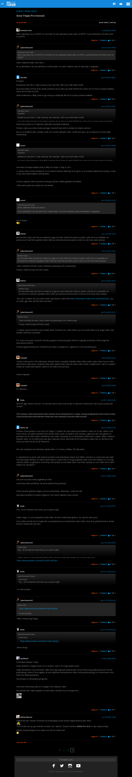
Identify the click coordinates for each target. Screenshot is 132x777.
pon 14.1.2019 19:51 (108, 506)
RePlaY (23, 234)
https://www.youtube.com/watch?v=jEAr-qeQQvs (37, 560)
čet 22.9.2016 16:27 (109, 358)
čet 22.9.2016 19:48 (109, 385)
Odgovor (94, 40)
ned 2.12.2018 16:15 (108, 428)
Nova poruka (21, 22)
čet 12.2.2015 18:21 (109, 251)
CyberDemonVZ (26, 48)
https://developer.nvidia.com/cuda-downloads (90, 298)
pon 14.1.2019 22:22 (108, 572)
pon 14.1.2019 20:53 (108, 543)
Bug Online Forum (11, 4)
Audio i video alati (26, 11)
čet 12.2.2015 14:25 (109, 234)
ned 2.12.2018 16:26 (108, 476)
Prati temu (103, 22)
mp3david (24, 659)
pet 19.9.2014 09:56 (108, 146)
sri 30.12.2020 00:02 (108, 659)
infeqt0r (23, 358)
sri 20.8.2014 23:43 (109, 30)
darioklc (23, 78)
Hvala (103, 40)
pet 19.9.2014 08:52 (108, 78)
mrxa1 (22, 146)
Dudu (22, 400)
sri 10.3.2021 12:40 (109, 717)
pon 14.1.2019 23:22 (108, 600)
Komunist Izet (26, 30)
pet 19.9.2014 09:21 (108, 106)
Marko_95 (24, 428)
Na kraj (113, 22)
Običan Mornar (26, 717)
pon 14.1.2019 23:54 (108, 630)
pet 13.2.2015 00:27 (108, 281)
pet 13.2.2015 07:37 (108, 312)
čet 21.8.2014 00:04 (109, 48)
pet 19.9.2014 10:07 (108, 200)
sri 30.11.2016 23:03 (108, 400)
